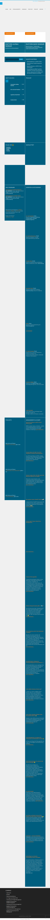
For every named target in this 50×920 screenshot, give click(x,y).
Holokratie (28, 837)
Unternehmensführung (35, 217)
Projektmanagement (30, 219)
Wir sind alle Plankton (15, 89)
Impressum (9, 892)
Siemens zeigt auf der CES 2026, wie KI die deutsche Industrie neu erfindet (35, 72)
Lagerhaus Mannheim (15, 94)
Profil (18, 192)
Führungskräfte (16, 9)
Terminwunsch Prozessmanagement (14, 904)
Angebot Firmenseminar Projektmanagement (11, 902)
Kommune (24, 9)
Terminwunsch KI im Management (14, 909)
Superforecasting (29, 290)
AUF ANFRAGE (9, 190)
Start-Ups (30, 9)
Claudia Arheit (14, 99)
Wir (10, 9)
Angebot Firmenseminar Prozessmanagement (11, 906)
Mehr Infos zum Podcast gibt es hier (13, 444)
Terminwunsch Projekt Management (14, 899)
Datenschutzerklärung (11, 896)
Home (34, 1)
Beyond (41, 9)
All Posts (36, 1)
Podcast (36, 9)
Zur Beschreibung (9, 193)
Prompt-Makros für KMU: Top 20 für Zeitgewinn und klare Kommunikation (34, 70)
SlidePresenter (35, 383)
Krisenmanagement (30, 325)
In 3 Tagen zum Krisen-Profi (12, 898)
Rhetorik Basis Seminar (32, 45)
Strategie (35, 218)
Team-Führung (41, 263)
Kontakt (8, 894)
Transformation (29, 218)
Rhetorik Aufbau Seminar (12, 45)
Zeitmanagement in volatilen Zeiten (34, 61)
